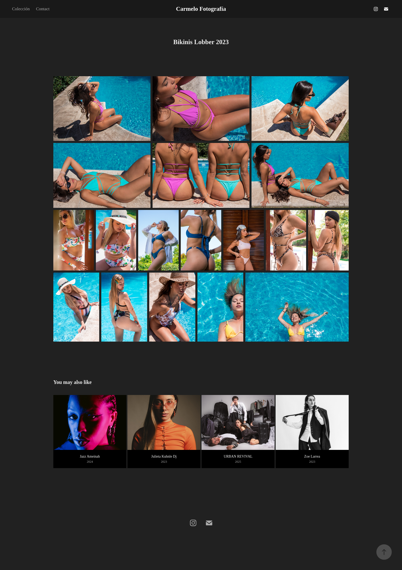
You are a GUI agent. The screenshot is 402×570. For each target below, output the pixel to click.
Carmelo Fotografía (201, 9)
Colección (21, 8)
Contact (42, 8)
